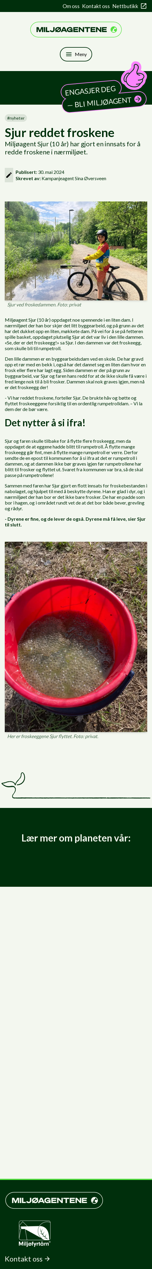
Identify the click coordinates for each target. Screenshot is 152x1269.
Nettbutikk (129, 6)
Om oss (71, 6)
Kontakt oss (96, 6)
